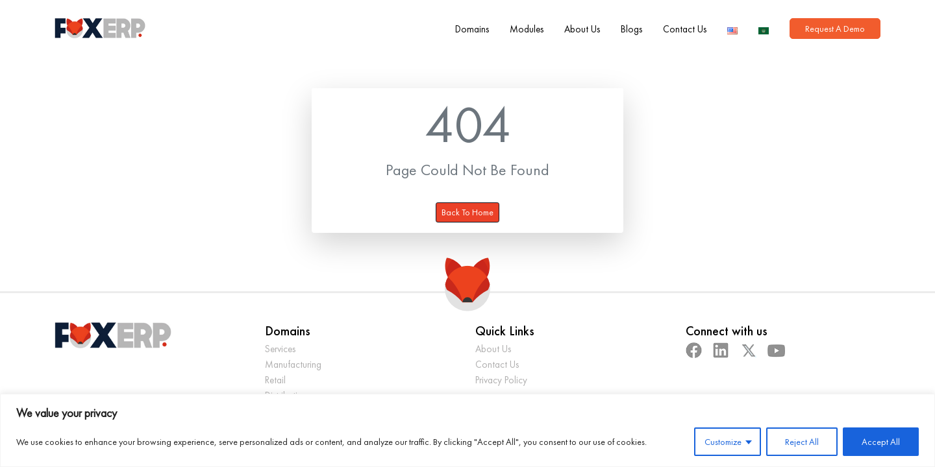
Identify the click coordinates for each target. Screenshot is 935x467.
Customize (723, 442)
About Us (582, 29)
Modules (526, 29)
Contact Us (684, 29)
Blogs (631, 29)
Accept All (881, 442)
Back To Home (467, 212)
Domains (472, 29)
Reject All (802, 442)
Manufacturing (293, 364)
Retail (275, 380)
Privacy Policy (501, 380)
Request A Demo (835, 28)
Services (280, 348)
